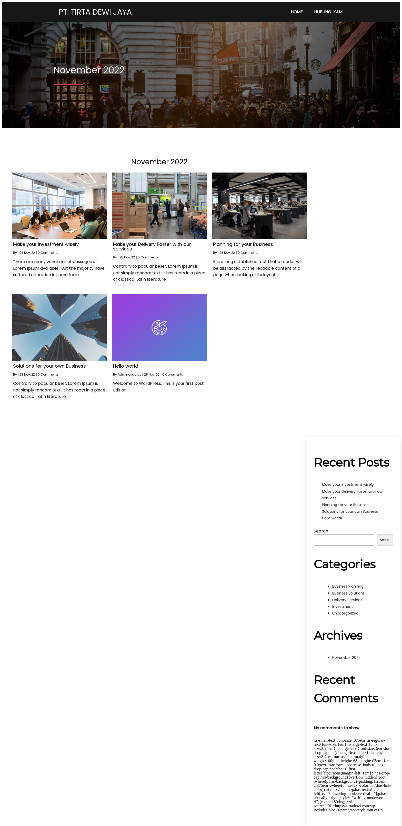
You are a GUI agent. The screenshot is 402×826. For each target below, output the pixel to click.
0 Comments (48, 252)
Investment (342, 606)
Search (321, 531)
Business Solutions (348, 593)
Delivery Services (347, 599)
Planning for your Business (345, 504)
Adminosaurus (129, 374)
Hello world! (332, 518)
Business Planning (348, 586)
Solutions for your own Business (350, 511)
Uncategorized (345, 613)
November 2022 (346, 657)
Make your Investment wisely (348, 484)
